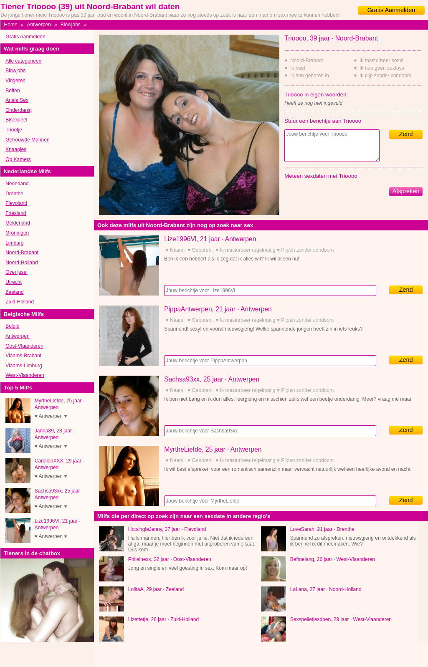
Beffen (12, 90)
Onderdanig (18, 110)
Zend (406, 134)
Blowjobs (71, 25)
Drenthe (14, 194)
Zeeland (14, 292)
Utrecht (13, 282)
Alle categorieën (23, 61)
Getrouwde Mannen (27, 140)
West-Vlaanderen (24, 375)
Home (11, 25)
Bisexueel (16, 120)
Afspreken (406, 191)
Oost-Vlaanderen (24, 346)
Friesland (15, 213)
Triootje (13, 130)
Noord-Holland (21, 262)
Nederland (16, 184)
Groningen (17, 233)
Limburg (14, 243)
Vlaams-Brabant (23, 356)
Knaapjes (15, 149)
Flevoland (16, 203)
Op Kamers (18, 159)
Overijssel (16, 272)
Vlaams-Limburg (23, 366)
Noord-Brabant (21, 252)
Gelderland (17, 223)
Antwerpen (39, 25)
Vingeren (15, 80)
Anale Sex (16, 100)
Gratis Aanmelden (391, 10)
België (12, 326)
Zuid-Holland (19, 302)
